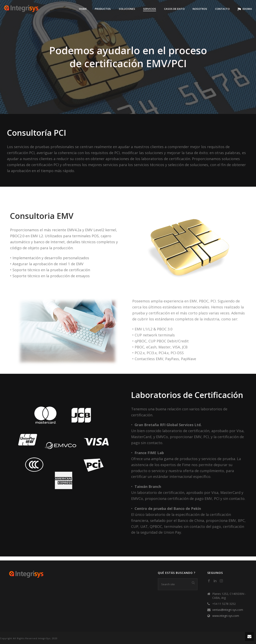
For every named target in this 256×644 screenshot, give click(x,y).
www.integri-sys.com (225, 616)
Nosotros (200, 9)
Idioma (245, 9)
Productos (103, 9)
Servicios (149, 9)
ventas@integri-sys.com (227, 610)
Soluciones (127, 9)
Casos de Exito (174, 9)
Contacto (222, 9)
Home (83, 9)
